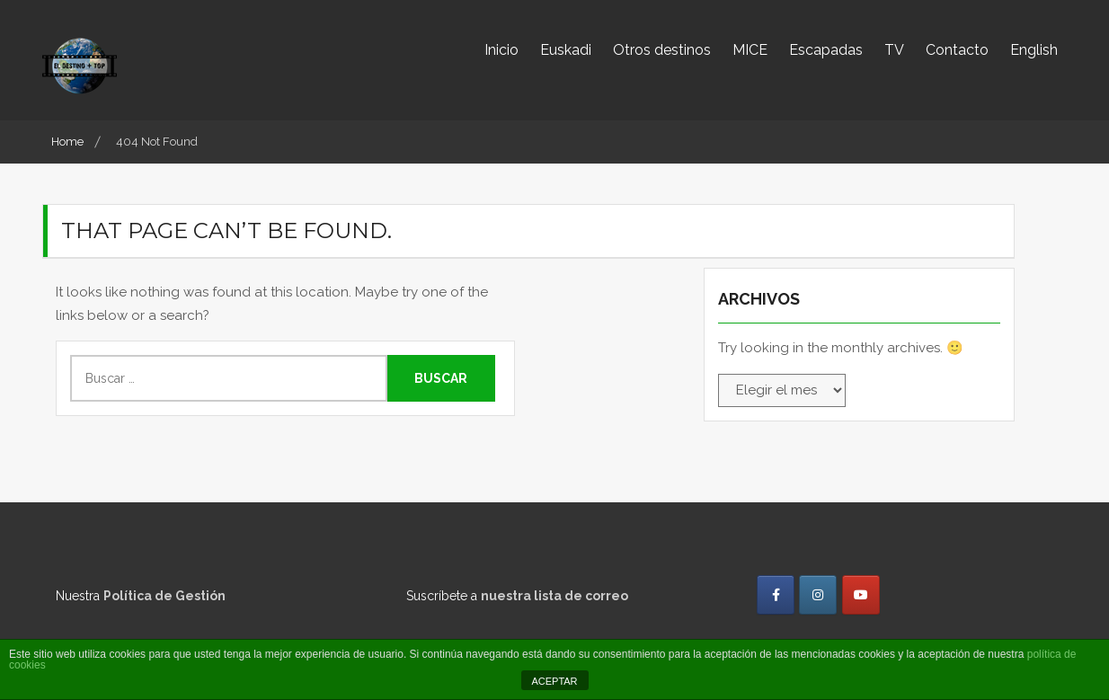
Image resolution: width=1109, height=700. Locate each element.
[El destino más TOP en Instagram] (818, 595)
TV (894, 49)
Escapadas (826, 49)
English (1034, 49)
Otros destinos (662, 49)
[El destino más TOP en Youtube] (861, 595)
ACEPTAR (554, 681)
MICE (749, 49)
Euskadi (565, 49)
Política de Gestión (164, 596)
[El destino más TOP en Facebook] (775, 595)
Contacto (957, 49)
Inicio (501, 49)
